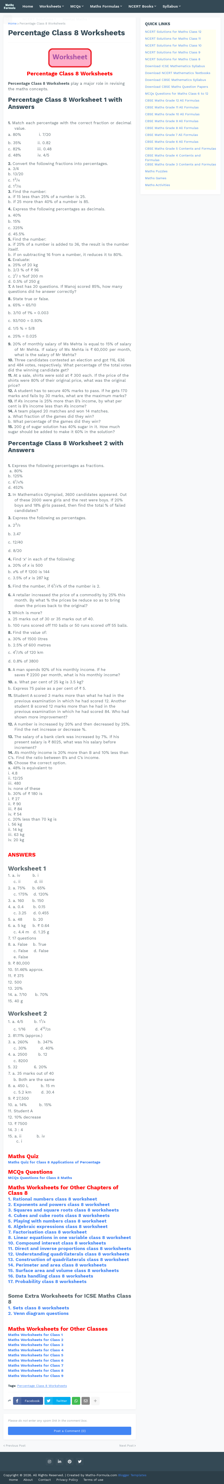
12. (12, 1254)
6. (11, 1226)
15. (12, 1270)
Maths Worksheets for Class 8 (35, 1370)
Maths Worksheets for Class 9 (35, 1376)
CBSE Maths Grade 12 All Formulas (172, 100)
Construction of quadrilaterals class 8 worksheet (72, 1259)
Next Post (126, 1445)
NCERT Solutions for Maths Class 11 (173, 38)
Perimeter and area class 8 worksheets (61, 1265)
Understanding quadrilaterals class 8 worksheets (72, 1254)
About (28, 1479)
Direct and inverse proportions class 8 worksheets (73, 1248)
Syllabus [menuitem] (170, 6)
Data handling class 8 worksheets (54, 1276)
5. (11, 1221)
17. (11, 1281)
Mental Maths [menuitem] (75, 19)
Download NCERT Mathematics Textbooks (177, 73)
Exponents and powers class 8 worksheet (62, 1204)
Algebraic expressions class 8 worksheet (61, 1226)
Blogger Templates (132, 1475)
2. (11, 1204)
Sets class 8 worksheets (41, 1308)
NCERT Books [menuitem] (140, 6)
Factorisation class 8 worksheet (50, 1232)
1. (10, 1199)
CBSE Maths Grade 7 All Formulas (171, 135)
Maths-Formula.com (101, 1475)
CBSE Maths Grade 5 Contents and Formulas (180, 148)
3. (11, 1210)
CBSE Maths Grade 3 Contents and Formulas (180, 164)
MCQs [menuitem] (75, 6)
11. (11, 1248)
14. (12, 1265)
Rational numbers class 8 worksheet (55, 1199)
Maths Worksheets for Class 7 (35, 1365)
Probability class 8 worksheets (51, 1281)
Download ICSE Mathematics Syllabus (175, 66)
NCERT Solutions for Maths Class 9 (172, 52)
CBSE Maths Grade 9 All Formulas (171, 121)
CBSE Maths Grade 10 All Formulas (172, 114)
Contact (44, 1479)
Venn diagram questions (41, 1313)
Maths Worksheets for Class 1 (35, 1335)
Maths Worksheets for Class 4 (35, 1350)
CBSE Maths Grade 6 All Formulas (171, 141)
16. (12, 1276)
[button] (7, 19)
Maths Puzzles (156, 171)
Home (12, 23)
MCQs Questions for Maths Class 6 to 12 (176, 93)
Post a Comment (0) (70, 1431)
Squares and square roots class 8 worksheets (66, 1210)
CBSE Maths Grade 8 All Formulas (171, 128)
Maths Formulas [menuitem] (104, 6)
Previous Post (15, 1445)
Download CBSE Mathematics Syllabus (175, 80)
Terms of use (93, 1479)
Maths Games (155, 178)
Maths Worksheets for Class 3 (35, 1345)
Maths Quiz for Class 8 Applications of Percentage (54, 1162)
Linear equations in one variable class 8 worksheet (72, 1237)
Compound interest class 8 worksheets (61, 1243)
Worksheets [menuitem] (50, 6)
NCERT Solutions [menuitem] (37, 19)
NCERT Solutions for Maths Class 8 (172, 59)
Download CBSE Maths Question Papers (176, 86)
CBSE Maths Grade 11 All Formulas (172, 107)
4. (11, 1215)
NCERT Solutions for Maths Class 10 (173, 45)
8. (11, 1237)
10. (12, 1243)
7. (10, 1232)
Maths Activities (157, 185)
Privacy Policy (67, 1479)
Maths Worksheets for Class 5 (35, 1355)
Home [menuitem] (27, 6)
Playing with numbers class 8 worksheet (60, 1221)
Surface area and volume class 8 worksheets (67, 1270)
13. (12, 1259)
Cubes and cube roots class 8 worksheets (62, 1215)
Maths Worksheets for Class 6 (35, 1360)
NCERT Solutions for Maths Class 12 (173, 31)
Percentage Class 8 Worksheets (42, 1386)
